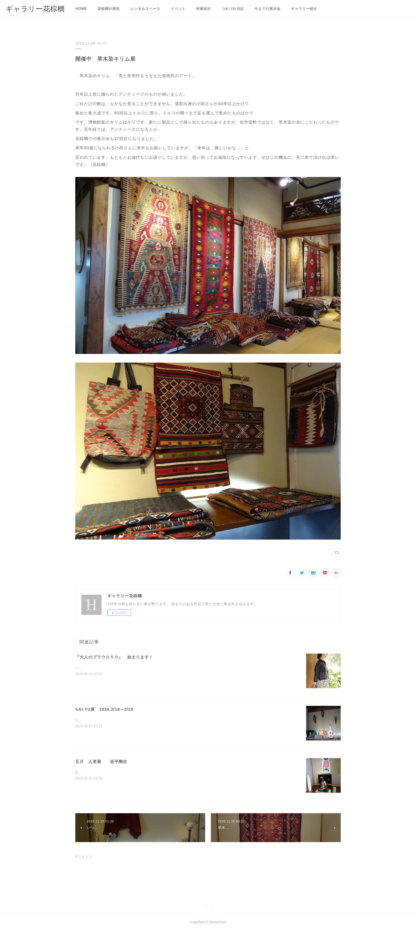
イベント (178, 9)
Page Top (208, 906)
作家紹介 (203, 9)
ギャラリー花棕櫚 (35, 9)
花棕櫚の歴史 (109, 9)
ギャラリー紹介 (304, 9)
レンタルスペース (145, 9)
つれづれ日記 (233, 9)
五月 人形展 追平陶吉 (101, 761)
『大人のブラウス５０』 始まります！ (114, 657)
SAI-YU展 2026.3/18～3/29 (104, 709)
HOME (81, 9)
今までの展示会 (267, 9)
